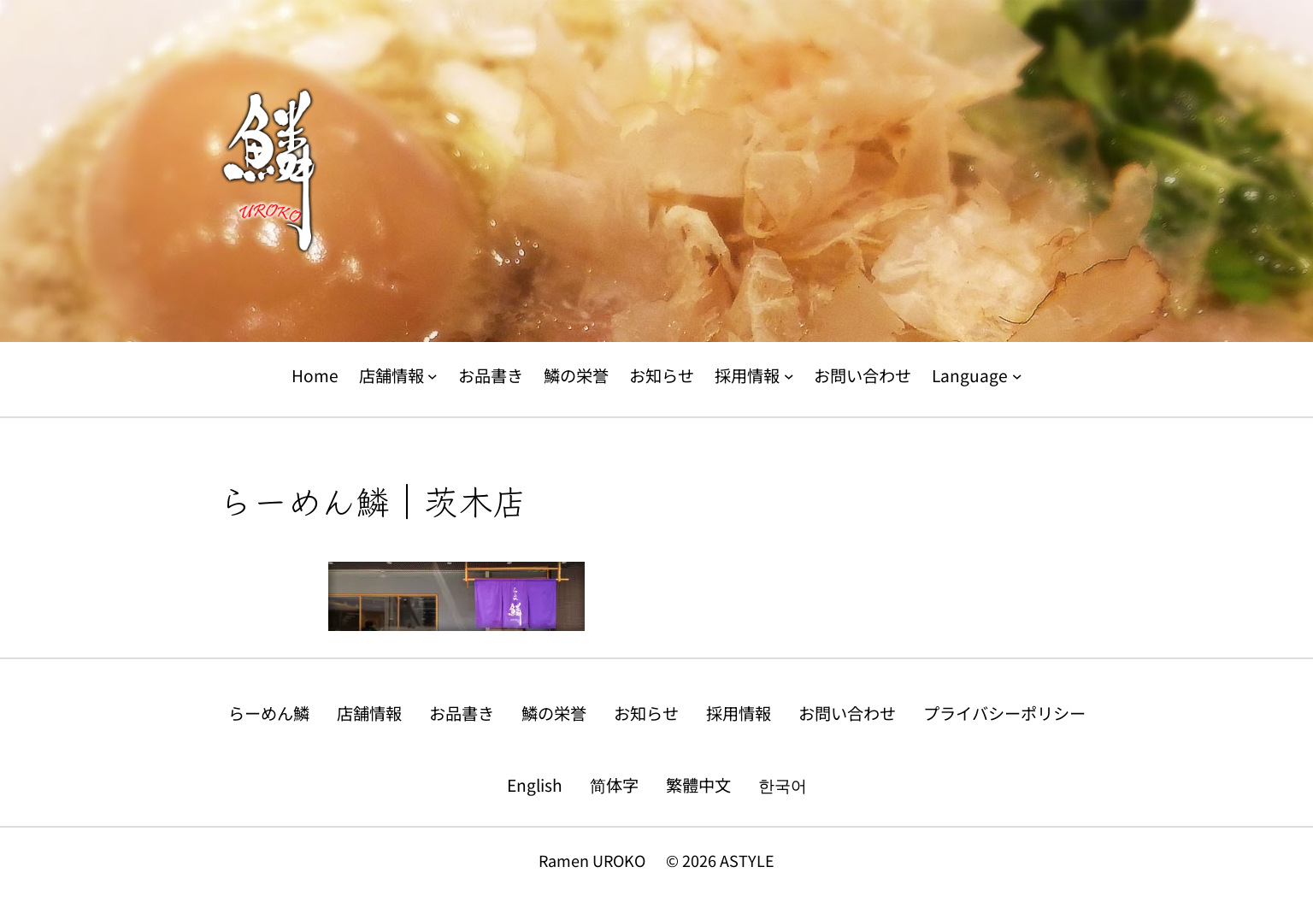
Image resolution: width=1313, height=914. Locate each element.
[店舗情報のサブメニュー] (432, 376)
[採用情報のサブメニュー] (789, 376)
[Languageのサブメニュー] (1017, 376)
